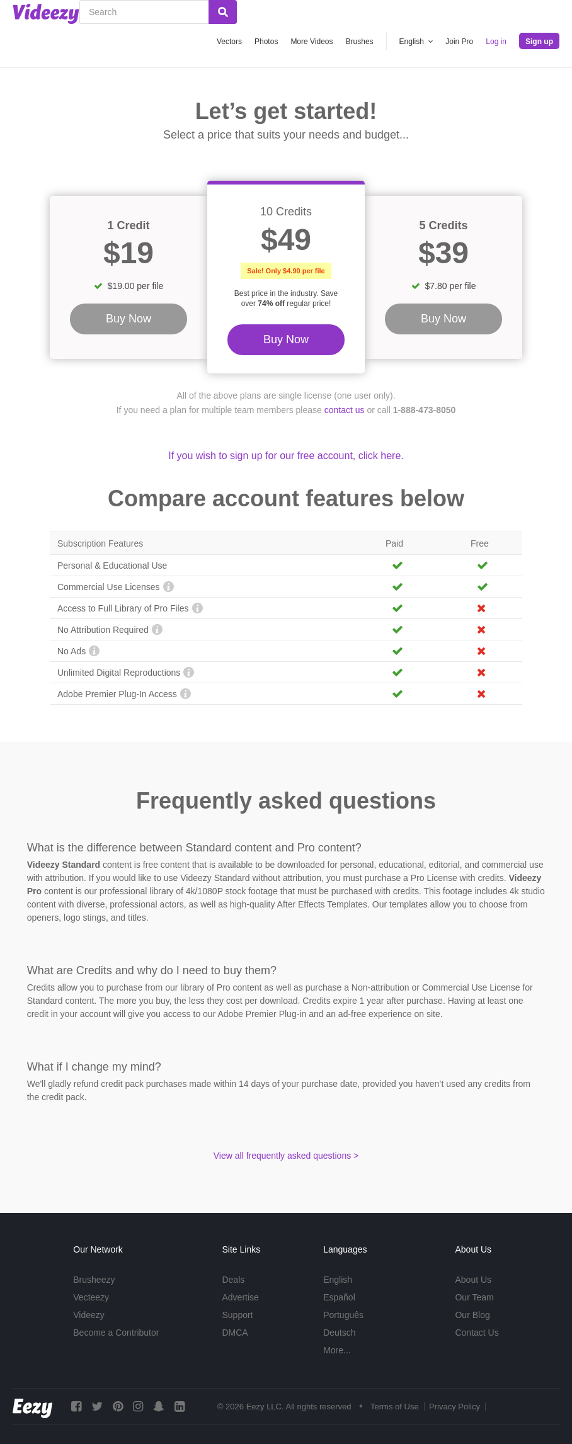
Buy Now (286, 339)
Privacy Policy (454, 1406)
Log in (496, 41)
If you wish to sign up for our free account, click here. (286, 455)
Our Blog (472, 1315)
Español (339, 1297)
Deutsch (339, 1332)
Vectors (229, 41)
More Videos (311, 41)
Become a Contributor (116, 1332)
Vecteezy (91, 1297)
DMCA (235, 1332)
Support (237, 1315)
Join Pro (459, 41)
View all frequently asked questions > (286, 1156)
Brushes (360, 41)
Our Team (474, 1297)
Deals (233, 1280)
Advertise (240, 1297)
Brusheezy (94, 1280)
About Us (473, 1280)
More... (337, 1350)
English (337, 1280)
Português (343, 1315)
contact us (344, 410)
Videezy (89, 1315)
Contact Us (476, 1332)
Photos (266, 41)
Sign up (539, 41)
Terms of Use (394, 1406)
